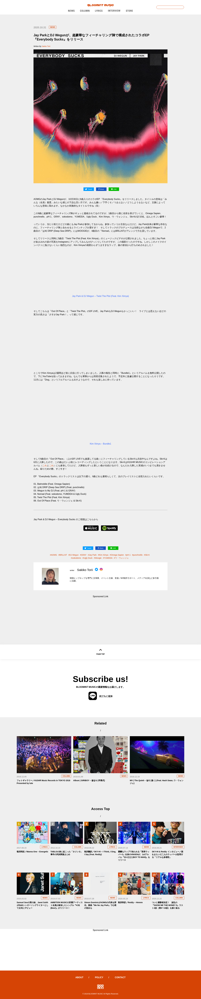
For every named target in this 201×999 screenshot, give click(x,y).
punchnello (138, 555)
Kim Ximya (103, 555)
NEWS (52, 27)
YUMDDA (108, 558)
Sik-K (147, 555)
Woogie (98, 558)
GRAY (84, 555)
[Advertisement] (100, 615)
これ (44, 465)
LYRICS (45, 847)
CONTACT (120, 977)
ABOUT (79, 977)
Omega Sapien (117, 555)
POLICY (99, 977)
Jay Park (92, 555)
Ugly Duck (88, 558)
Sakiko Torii (46, 46)
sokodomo (76, 558)
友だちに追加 (100, 696)
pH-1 (128, 555)
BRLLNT (63, 555)
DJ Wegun (74, 555)
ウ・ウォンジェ (122, 558)
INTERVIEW (178, 847)
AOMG (54, 555)
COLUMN (66, 776)
